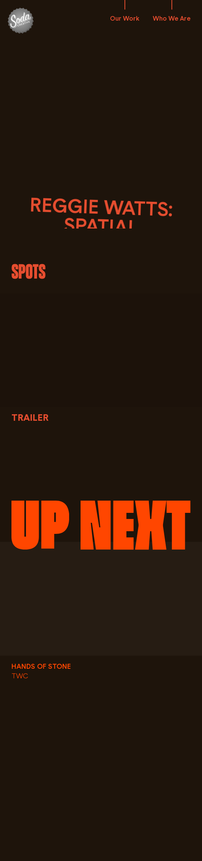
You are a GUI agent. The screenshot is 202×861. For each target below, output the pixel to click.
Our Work (124, 18)
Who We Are (172, 18)
